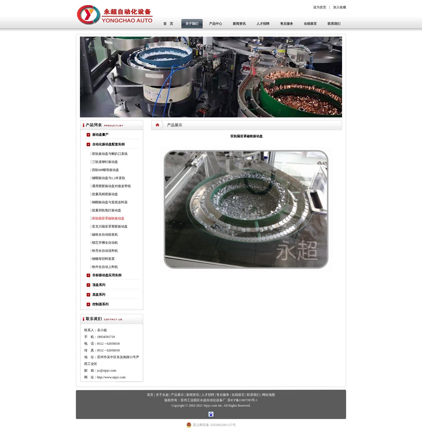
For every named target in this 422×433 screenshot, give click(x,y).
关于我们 (191, 24)
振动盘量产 (100, 135)
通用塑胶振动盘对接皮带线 (111, 186)
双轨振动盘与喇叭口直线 (110, 154)
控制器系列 (100, 304)
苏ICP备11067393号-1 (242, 400)
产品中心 (215, 24)
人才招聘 (262, 24)
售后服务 (286, 24)
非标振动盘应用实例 (106, 275)
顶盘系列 (98, 285)
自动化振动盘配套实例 (108, 144)
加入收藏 (339, 7)
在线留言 (310, 24)
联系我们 (334, 24)
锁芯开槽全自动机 (105, 243)
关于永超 (162, 395)
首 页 (168, 24)
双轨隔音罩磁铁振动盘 (108, 218)
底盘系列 (98, 294)
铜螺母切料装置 (103, 259)
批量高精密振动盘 (105, 194)
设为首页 (319, 7)
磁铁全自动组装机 (105, 234)
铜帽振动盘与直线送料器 (110, 202)
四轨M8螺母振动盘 (105, 170)
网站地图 (268, 395)
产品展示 (177, 395)
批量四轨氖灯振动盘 (106, 210)
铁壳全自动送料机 (105, 251)
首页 (150, 395)
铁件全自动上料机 (105, 267)
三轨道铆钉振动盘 (105, 162)
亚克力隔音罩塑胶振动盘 (110, 226)
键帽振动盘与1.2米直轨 (108, 178)
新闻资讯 (239, 24)
